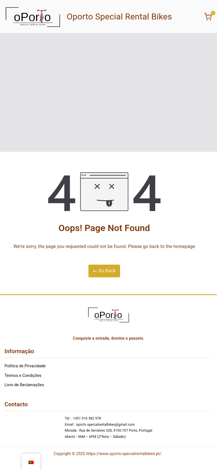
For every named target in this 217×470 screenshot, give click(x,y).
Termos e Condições (23, 375)
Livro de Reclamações (24, 385)
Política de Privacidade (25, 366)
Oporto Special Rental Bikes (119, 16)
